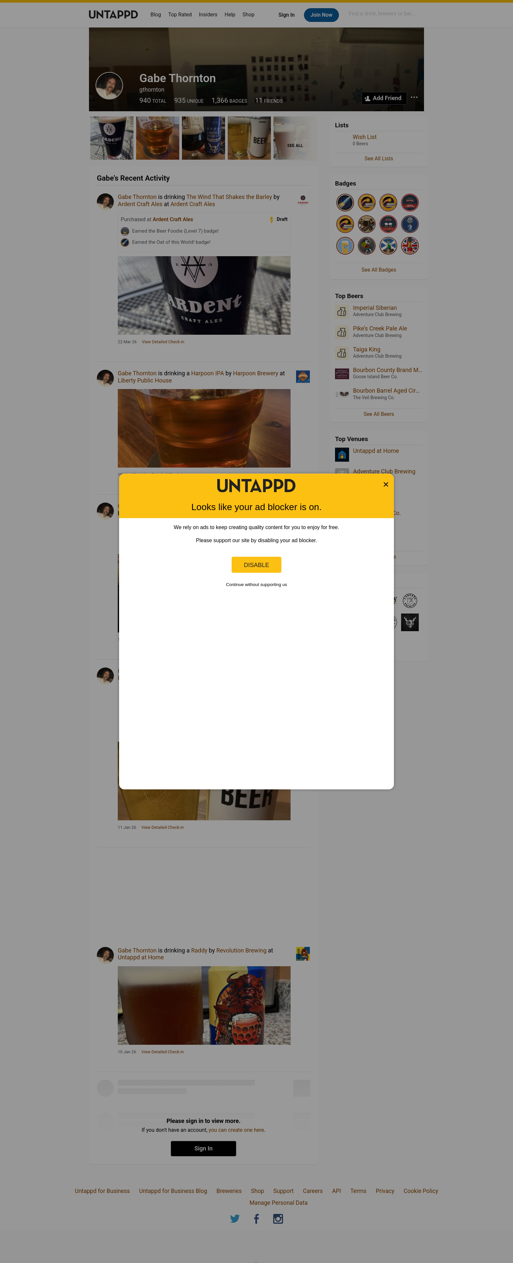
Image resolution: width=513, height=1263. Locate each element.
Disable (256, 564)
